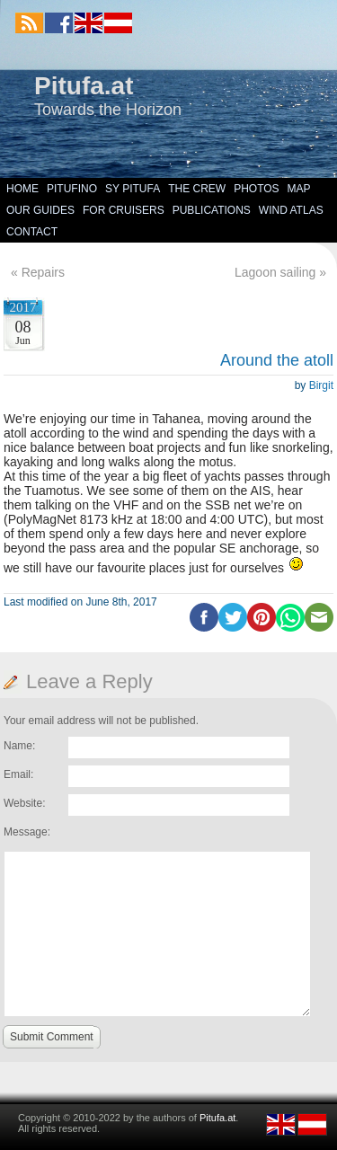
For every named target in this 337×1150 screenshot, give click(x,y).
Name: (19, 745)
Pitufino (72, 188)
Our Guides (40, 210)
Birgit (321, 385)
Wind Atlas (291, 210)
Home (22, 188)
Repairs (43, 272)
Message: (27, 832)
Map (299, 188)
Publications (212, 210)
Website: (24, 803)
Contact (32, 232)
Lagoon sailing (275, 272)
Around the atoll (276, 360)
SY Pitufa (132, 188)
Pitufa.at (83, 86)
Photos (256, 188)
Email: (18, 774)
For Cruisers (123, 210)
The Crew (197, 188)
